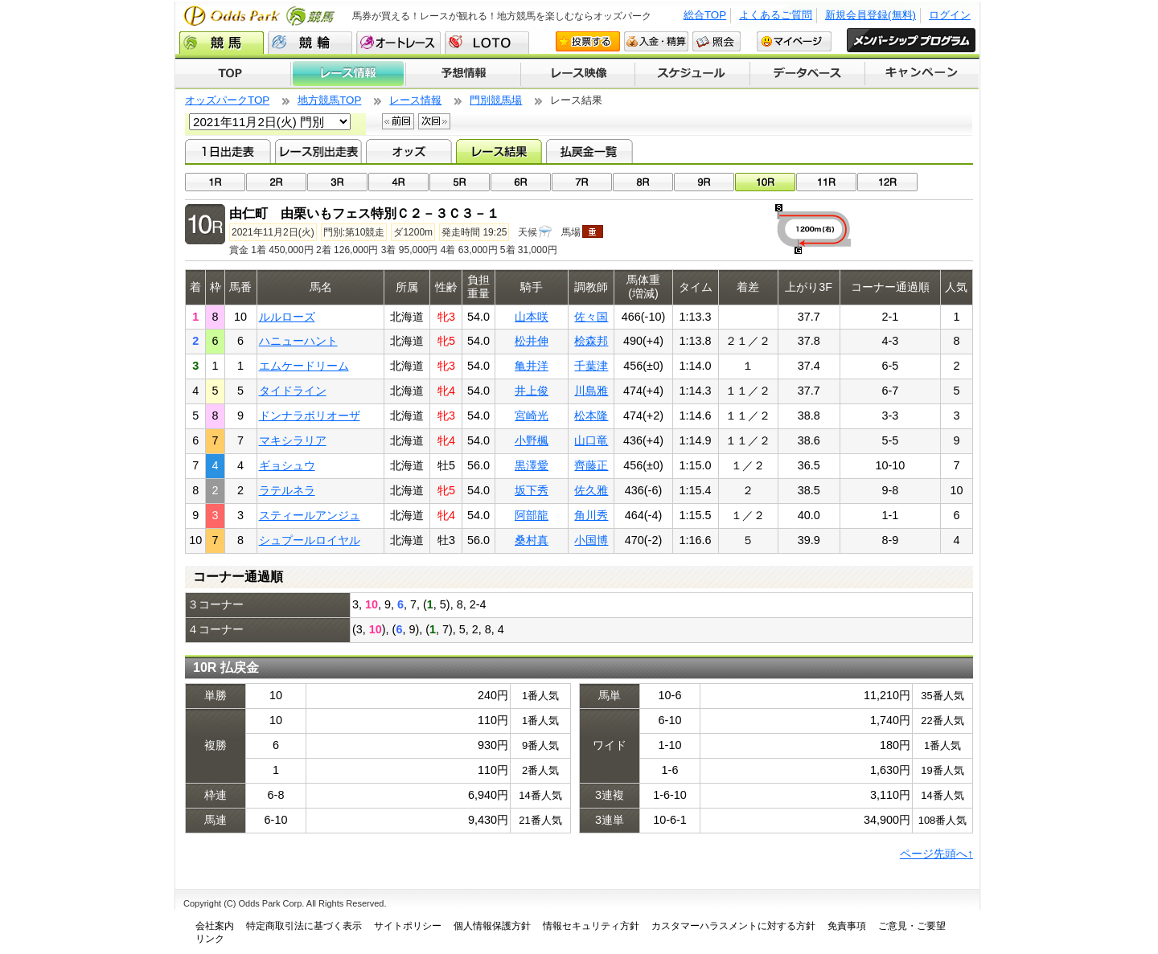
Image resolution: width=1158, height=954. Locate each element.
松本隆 (591, 415)
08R (643, 182)
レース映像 (577, 74)
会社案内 (214, 926)
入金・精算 (656, 41)
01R (215, 182)
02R (276, 182)
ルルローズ (287, 316)
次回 (434, 121)
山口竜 (591, 440)
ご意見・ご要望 (912, 926)
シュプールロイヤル (309, 540)
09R (704, 182)
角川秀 (591, 515)
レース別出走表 (318, 151)
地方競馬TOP (329, 100)
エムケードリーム (304, 365)
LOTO (487, 42)
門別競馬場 (496, 100)
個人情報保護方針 (492, 926)
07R (582, 182)
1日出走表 (228, 151)
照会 (716, 41)
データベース (807, 74)
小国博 (591, 540)
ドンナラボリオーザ (309, 415)
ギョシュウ (287, 465)
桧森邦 (591, 340)
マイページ (794, 41)
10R (765, 182)
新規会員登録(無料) (870, 15)
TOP (232, 74)
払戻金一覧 (589, 151)
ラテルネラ (287, 490)
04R (398, 182)
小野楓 (531, 440)
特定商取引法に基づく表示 (304, 926)
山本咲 (531, 316)
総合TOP (705, 15)
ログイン (950, 15)
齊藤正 (591, 465)
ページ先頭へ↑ (936, 853)
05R (459, 182)
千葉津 (591, 365)
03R (337, 182)
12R (887, 182)
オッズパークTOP (227, 100)
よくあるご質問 (775, 15)
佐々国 (591, 316)
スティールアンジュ (309, 515)
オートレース (398, 42)
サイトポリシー (407, 926)
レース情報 (347, 74)
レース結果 (499, 151)
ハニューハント (298, 340)
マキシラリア (292, 440)
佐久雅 (591, 490)
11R (826, 182)
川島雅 (591, 390)
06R (521, 182)
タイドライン (292, 390)
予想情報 (462, 74)
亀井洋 (531, 365)
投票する (588, 41)
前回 (398, 121)
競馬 (221, 42)
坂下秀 (531, 490)
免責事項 (846, 926)
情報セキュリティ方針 (591, 926)
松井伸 (531, 340)
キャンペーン (922, 74)
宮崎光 (531, 415)
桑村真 (531, 540)
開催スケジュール (692, 74)
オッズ (409, 151)
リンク (209, 939)
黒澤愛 (531, 465)
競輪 (310, 42)
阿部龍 (531, 515)
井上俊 (531, 390)
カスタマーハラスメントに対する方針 (733, 926)
